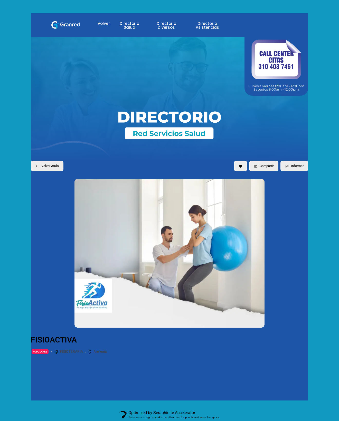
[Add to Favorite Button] (240, 166)
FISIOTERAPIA (71, 351)
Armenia (100, 351)
